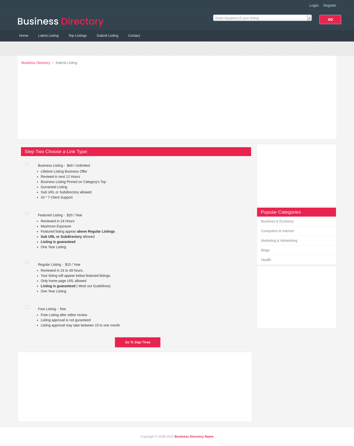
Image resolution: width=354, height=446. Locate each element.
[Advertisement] (178, 100)
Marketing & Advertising (279, 241)
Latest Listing (48, 36)
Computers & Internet (277, 231)
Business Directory (36, 63)
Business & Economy (277, 221)
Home (23, 36)
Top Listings (78, 36)
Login (314, 5)
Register (329, 5)
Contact (134, 36)
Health (266, 260)
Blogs (265, 250)
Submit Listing (107, 36)
